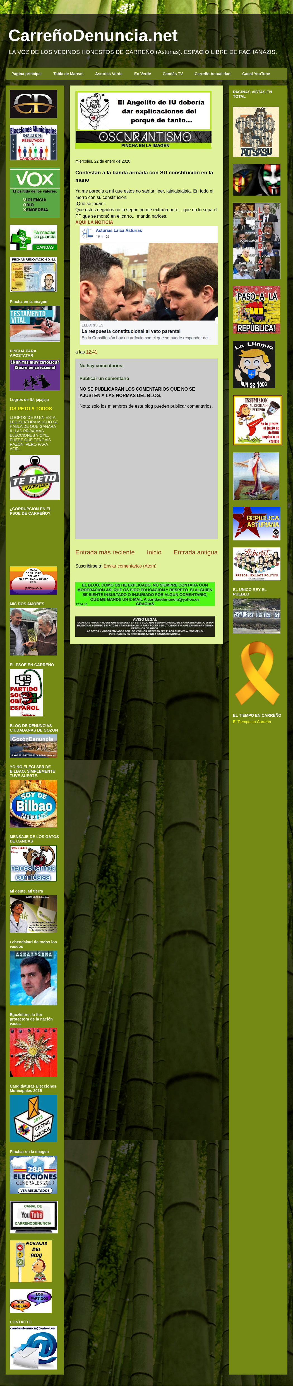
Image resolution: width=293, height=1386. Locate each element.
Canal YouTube (256, 74)
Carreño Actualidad (212, 74)
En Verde (142, 74)
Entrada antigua (196, 552)
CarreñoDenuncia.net (93, 35)
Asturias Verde (109, 74)
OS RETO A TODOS (31, 408)
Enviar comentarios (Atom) (130, 566)
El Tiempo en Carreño (252, 722)
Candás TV (173, 74)
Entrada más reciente (105, 552)
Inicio (154, 552)
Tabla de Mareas (68, 74)
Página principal (26, 74)
